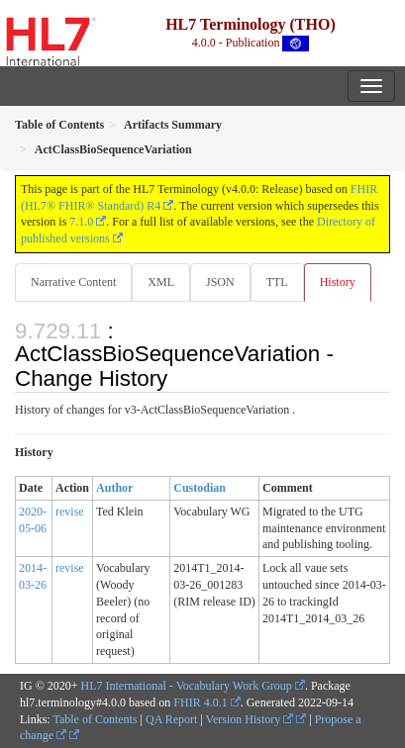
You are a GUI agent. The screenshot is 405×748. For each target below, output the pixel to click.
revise (69, 511)
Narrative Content (73, 282)
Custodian (199, 488)
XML (161, 282)
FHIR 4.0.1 (200, 702)
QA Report (171, 719)
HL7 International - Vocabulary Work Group (186, 686)
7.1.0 (81, 222)
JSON (220, 282)
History (337, 282)
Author (114, 488)
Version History (250, 719)
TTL (277, 282)
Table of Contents (94, 719)
